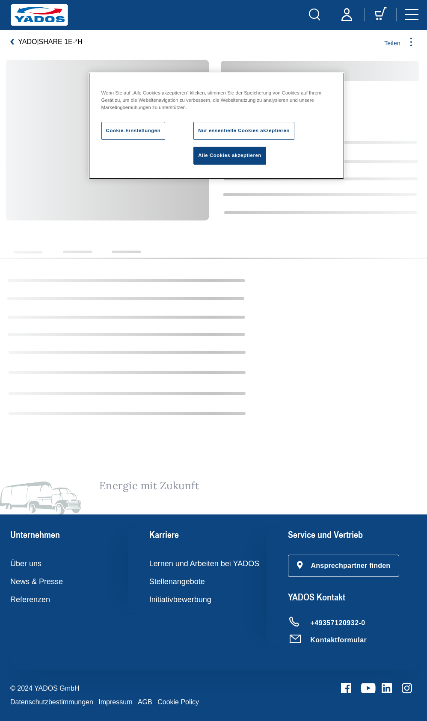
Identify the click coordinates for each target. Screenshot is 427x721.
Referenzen (30, 599)
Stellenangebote (177, 581)
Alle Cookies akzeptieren (229, 155)
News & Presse (36, 581)
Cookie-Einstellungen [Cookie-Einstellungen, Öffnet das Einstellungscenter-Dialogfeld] (133, 130)
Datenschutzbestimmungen (51, 702)
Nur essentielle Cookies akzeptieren (244, 130)
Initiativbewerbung (180, 599)
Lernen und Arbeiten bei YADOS (204, 563)
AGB (145, 702)
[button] (343, 566)
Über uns (26, 563)
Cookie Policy (178, 702)
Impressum (115, 702)
